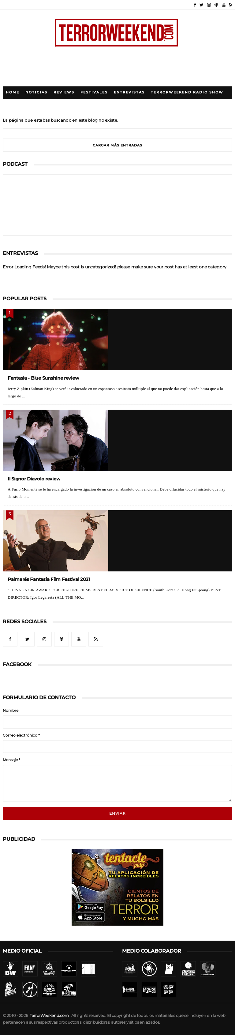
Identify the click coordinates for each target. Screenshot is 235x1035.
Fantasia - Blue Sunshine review (43, 378)
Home (12, 92)
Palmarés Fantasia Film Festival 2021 (49, 579)
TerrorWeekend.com (49, 1016)
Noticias (36, 92)
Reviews (64, 92)
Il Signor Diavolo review (34, 478)
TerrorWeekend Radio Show (187, 92)
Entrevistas (129, 92)
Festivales (94, 92)
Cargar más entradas (117, 145)
